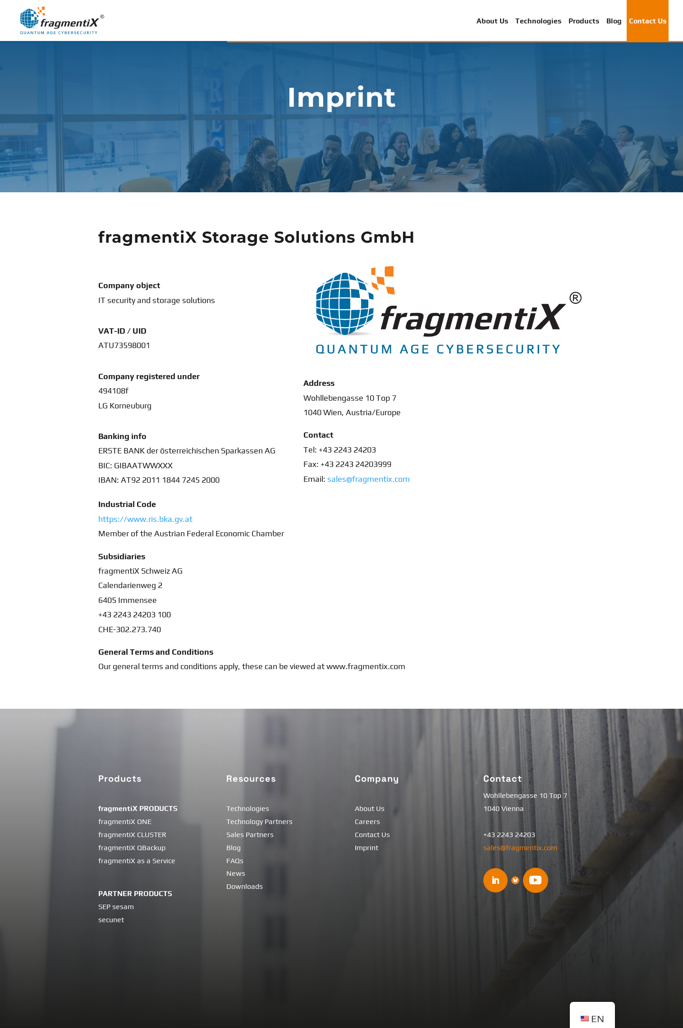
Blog (614, 21)
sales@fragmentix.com (368, 479)
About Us (492, 21)
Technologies (538, 21)
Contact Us (647, 21)
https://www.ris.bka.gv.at (145, 519)
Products (583, 21)
